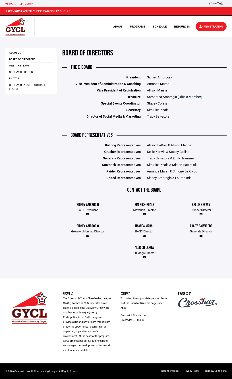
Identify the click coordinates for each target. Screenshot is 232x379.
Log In (10, 3)
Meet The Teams (19, 65)
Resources (182, 26)
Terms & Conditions (216, 370)
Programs (137, 26)
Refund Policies (170, 370)
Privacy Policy (191, 370)
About (117, 26)
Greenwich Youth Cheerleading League (35, 11)
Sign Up (26, 3)
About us (15, 52)
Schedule (160, 26)
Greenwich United (21, 72)
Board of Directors (22, 59)
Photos (14, 78)
